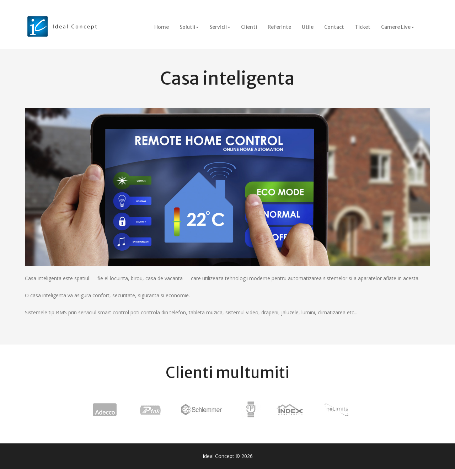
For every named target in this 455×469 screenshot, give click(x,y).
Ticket (362, 27)
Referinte (279, 27)
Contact (334, 27)
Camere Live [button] (397, 27)
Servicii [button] (219, 27)
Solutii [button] (189, 27)
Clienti (249, 27)
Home (164, 26)
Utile (308, 27)
